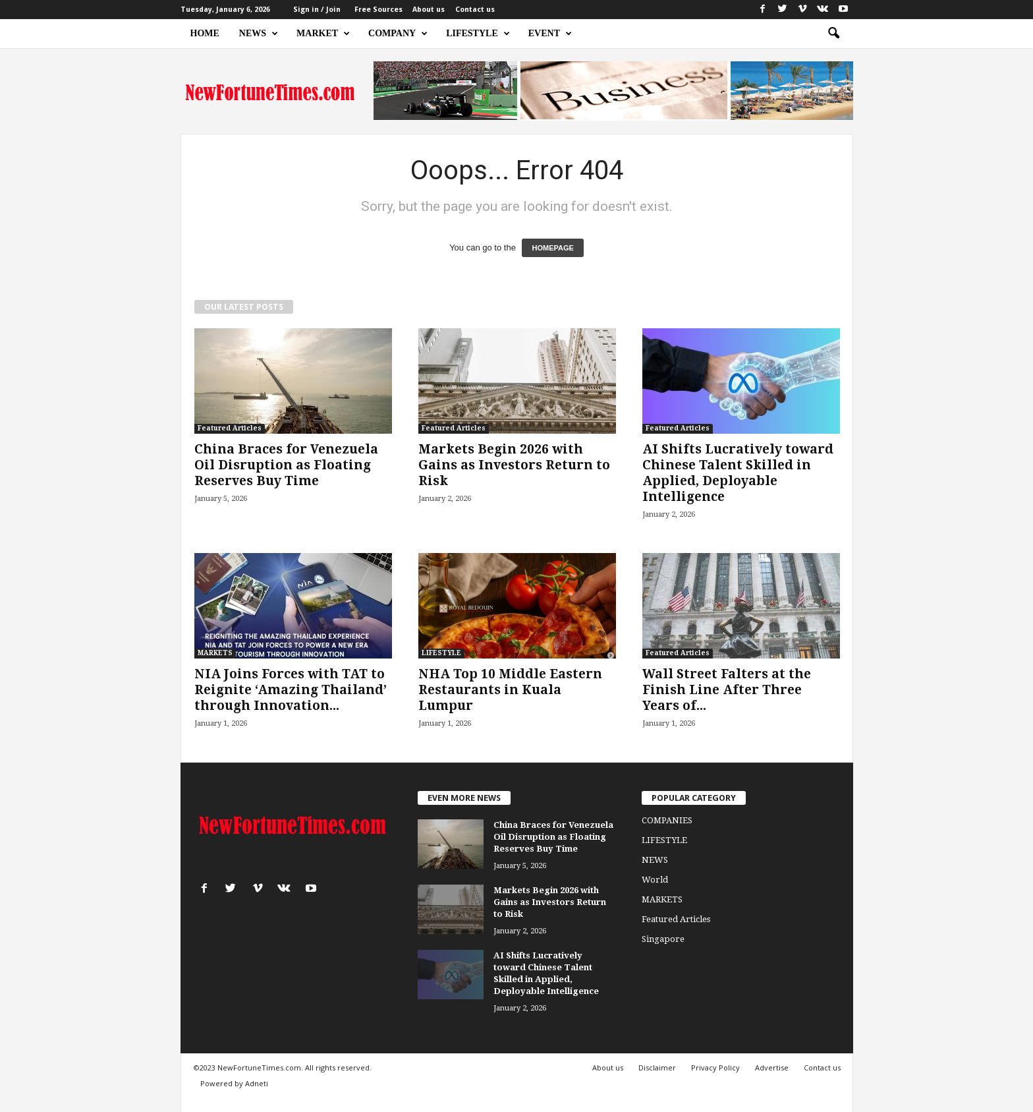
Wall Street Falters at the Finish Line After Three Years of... (726, 689)
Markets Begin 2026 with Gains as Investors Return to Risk (514, 465)
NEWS (258, 33)
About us (428, 9)
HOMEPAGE (552, 248)
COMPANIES (667, 820)
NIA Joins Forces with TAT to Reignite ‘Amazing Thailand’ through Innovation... (290, 689)
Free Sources (378, 9)
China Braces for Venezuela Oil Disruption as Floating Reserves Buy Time (286, 465)
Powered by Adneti (234, 1083)
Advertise (772, 1067)
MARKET (323, 33)
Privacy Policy (715, 1067)
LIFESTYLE (478, 33)
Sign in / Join (317, 9)
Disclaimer (657, 1067)
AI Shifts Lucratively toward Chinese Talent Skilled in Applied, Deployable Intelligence (737, 473)
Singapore (663, 939)
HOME (204, 33)
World (655, 880)
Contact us (475, 9)
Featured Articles (230, 428)
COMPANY (398, 33)
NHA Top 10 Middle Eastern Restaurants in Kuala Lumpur (510, 689)
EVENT (550, 33)
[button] (833, 33)
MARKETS (215, 653)
